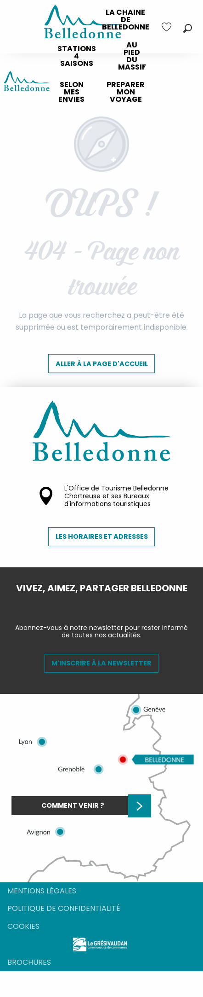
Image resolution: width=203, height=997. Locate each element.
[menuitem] (126, 20)
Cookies (23, 926)
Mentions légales (41, 891)
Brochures (29, 962)
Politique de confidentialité (63, 908)
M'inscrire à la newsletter (101, 663)
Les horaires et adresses (102, 536)
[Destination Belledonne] (27, 82)
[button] (188, 28)
